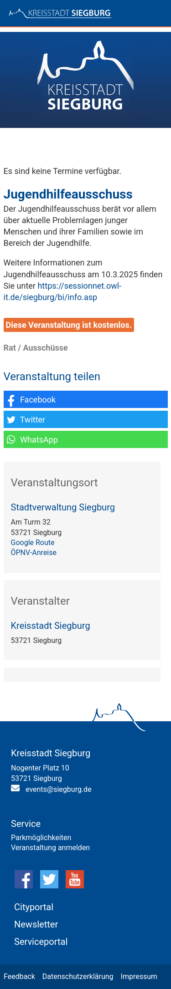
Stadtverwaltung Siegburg (63, 507)
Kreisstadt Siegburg (50, 625)
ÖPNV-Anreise (34, 552)
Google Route (33, 542)
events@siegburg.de (59, 789)
